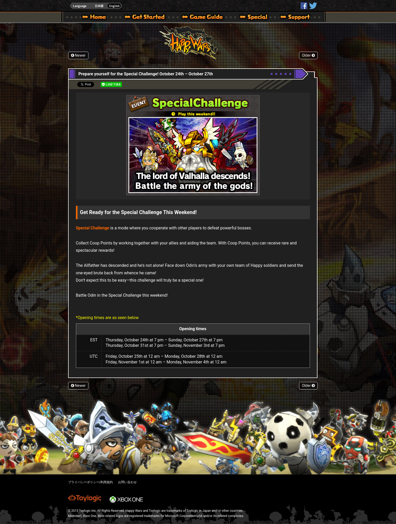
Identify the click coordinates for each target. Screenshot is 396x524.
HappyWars (304, 6)
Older (308, 55)
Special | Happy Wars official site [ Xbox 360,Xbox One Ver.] (251, 17)
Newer (78, 55)
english (96, 6)
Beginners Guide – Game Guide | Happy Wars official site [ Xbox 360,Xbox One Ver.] (206, 17)
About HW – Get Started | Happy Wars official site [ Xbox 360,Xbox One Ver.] (149, 17)
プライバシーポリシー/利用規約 (90, 482)
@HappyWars (313, 6)
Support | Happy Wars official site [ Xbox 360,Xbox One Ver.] (290, 17)
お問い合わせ (127, 482)
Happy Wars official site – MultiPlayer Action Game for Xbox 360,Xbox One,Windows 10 (95, 17)
